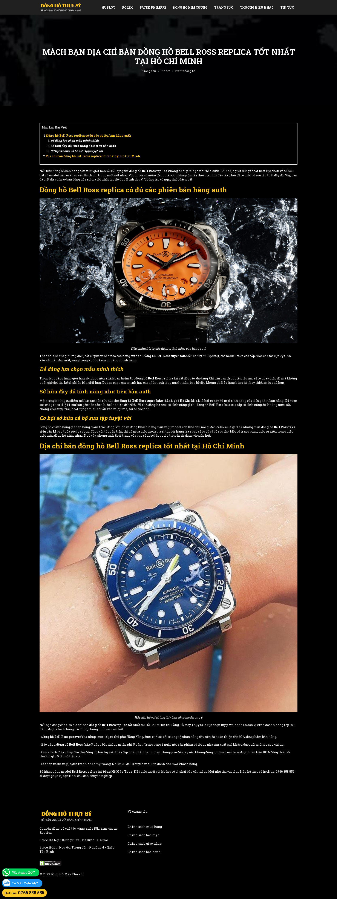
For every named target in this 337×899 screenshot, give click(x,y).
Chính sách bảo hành (144, 852)
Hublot (108, 7)
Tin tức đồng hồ (185, 71)
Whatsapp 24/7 (23, 872)
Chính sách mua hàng (145, 827)
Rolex (127, 7)
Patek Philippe (153, 7)
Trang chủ (149, 71)
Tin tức (287, 7)
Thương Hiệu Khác (257, 7)
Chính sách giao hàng (145, 843)
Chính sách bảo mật (143, 835)
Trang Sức (223, 7)
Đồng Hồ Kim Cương (190, 7)
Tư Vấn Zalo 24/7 (25, 883)
